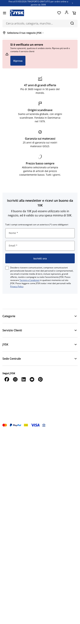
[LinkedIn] (23, 379)
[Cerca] (72, 23)
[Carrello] (74, 13)
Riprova (17, 60)
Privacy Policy (16, 286)
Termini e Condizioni (29, 280)
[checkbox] (7, 268)
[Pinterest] (40, 379)
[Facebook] (6, 379)
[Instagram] (15, 379)
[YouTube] (32, 379)
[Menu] (4, 13)
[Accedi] (67, 13)
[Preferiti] (59, 13)
